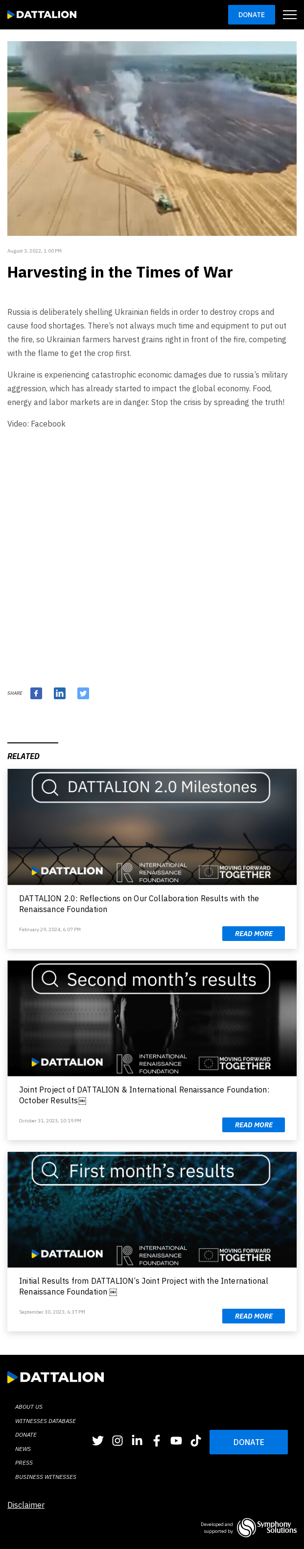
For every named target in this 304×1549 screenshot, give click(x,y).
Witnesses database (45, 1420)
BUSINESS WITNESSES (45, 1476)
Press (24, 1462)
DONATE (249, 1442)
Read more (254, 933)
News (23, 1448)
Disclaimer (26, 1505)
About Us (29, 1406)
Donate (251, 14)
